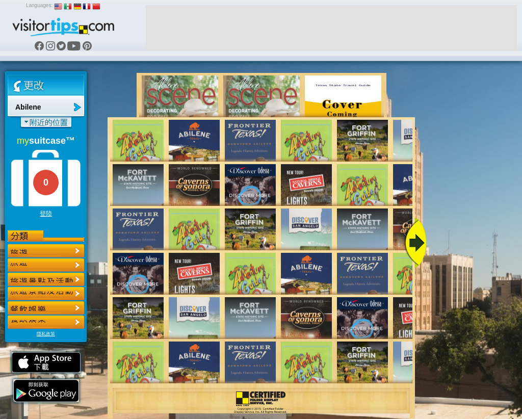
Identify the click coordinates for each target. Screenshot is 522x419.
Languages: (39, 5)
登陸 (46, 213)
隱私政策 (46, 333)
